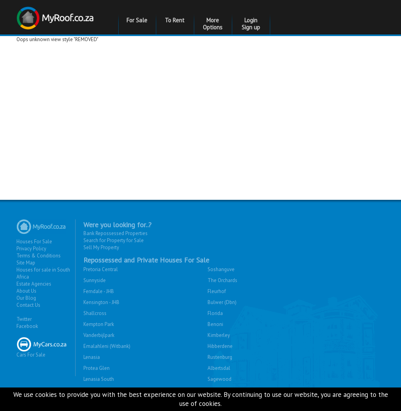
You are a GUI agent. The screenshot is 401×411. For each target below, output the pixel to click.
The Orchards (222, 280)
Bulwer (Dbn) (222, 302)
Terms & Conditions (38, 255)
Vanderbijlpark (98, 335)
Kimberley (219, 335)
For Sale (136, 20)
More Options (212, 23)
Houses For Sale (34, 241)
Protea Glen (96, 368)
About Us (26, 291)
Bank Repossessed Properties (115, 233)
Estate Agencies (33, 284)
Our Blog (26, 298)
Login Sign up (251, 23)
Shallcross (95, 313)
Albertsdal (219, 368)
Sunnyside (94, 280)
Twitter (24, 319)
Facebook (27, 326)
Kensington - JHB (101, 302)
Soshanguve (221, 269)
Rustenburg (220, 357)
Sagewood (219, 379)
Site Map (25, 262)
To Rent (174, 20)
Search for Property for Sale (113, 240)
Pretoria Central (100, 269)
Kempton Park (98, 324)
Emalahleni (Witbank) (106, 346)
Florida (215, 313)
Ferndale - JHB (98, 291)
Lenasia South (98, 379)
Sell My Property (101, 247)
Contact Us (28, 305)
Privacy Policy (31, 248)
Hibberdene (220, 346)
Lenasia (91, 357)
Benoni (215, 324)
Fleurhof (217, 291)
